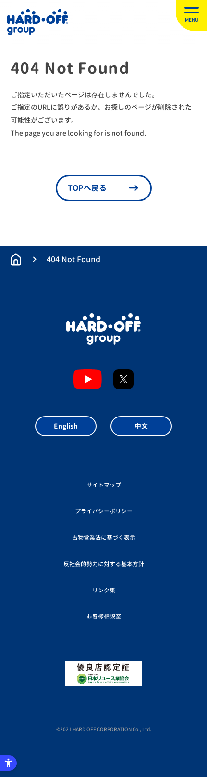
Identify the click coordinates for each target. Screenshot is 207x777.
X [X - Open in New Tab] (123, 379)
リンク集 (103, 590)
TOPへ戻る (87, 188)
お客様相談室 (103, 616)
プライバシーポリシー (104, 511)
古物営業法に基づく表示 (103, 537)
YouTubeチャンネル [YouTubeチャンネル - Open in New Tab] (87, 379)
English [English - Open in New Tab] (66, 425)
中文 (141, 425)
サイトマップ (103, 485)
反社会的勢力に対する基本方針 (103, 564)
